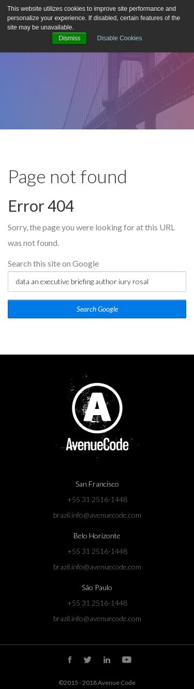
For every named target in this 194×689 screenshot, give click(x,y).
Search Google (97, 308)
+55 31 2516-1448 (97, 499)
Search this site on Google (53, 263)
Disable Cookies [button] (119, 38)
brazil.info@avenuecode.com (97, 514)
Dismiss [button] (69, 38)
